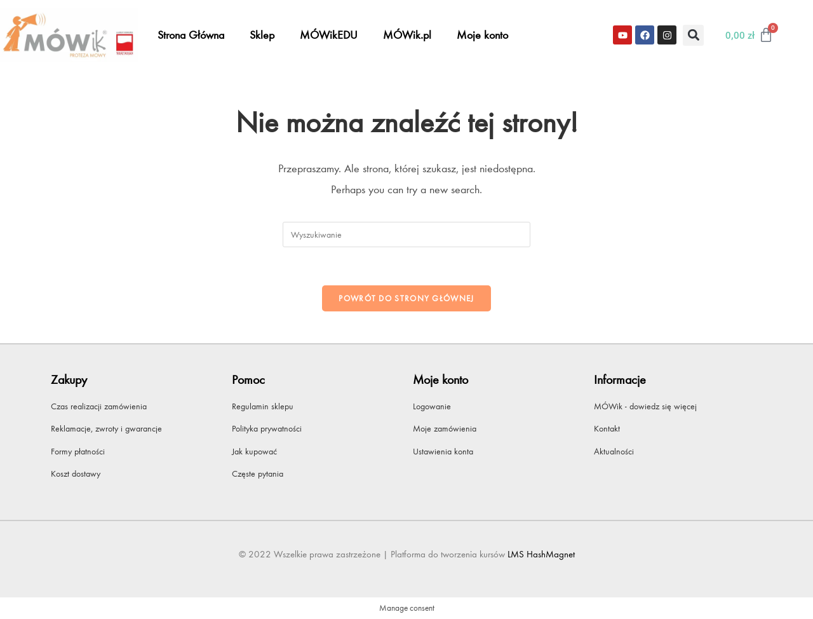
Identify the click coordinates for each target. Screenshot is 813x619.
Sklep (262, 35)
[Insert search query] (406, 234)
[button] (693, 35)
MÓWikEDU (329, 35)
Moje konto (482, 35)
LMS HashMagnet (541, 554)
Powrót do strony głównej (406, 298)
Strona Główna (191, 35)
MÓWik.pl (407, 35)
